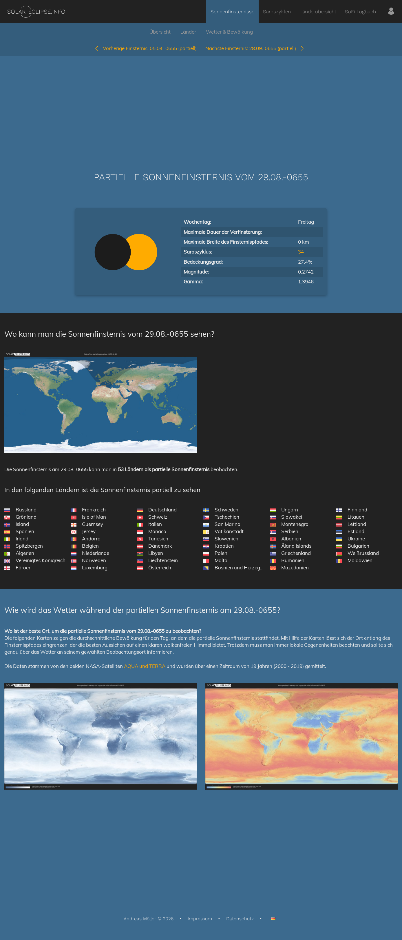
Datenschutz (240, 918)
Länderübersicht (317, 11)
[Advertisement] (201, 105)
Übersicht (160, 32)
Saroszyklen (277, 11)
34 (301, 252)
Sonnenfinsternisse (232, 11)
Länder (188, 32)
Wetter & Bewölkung (229, 32)
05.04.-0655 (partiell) (145, 48)
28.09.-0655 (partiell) (255, 48)
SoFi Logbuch (360, 11)
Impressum (200, 918)
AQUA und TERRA (144, 666)
